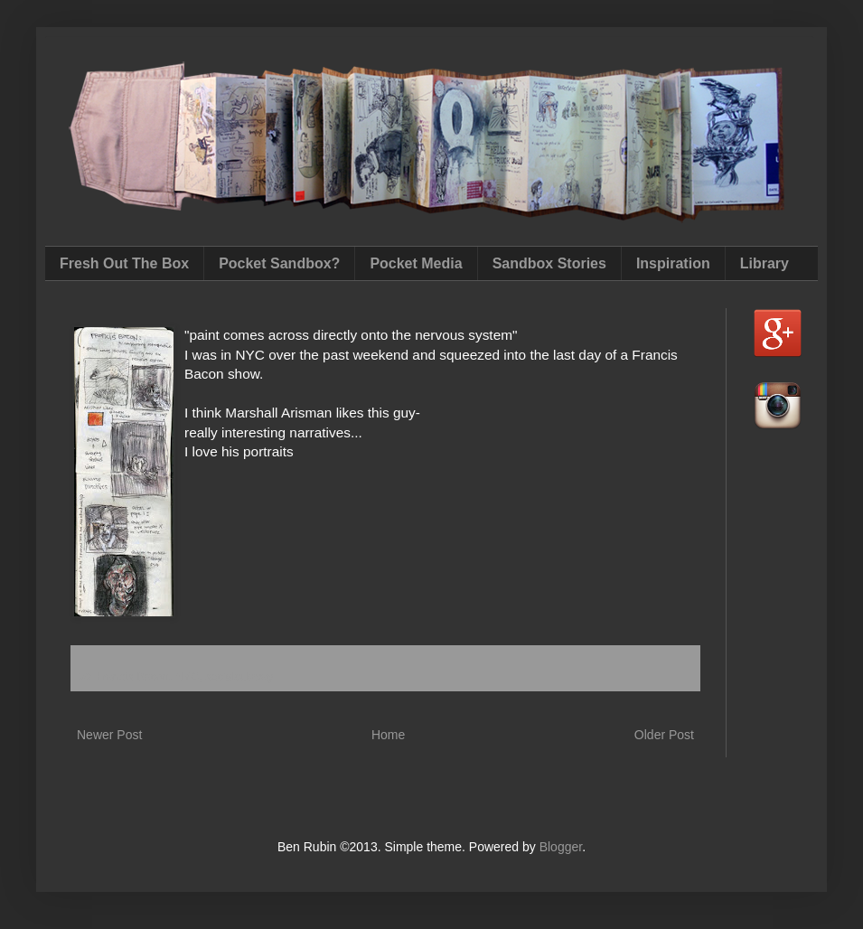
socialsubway (239, 677)
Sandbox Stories (549, 263)
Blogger (560, 847)
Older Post (664, 734)
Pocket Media (416, 263)
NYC (187, 677)
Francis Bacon (132, 677)
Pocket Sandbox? (279, 263)
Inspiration (673, 263)
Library (764, 263)
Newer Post (109, 734)
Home (388, 734)
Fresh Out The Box (124, 263)
